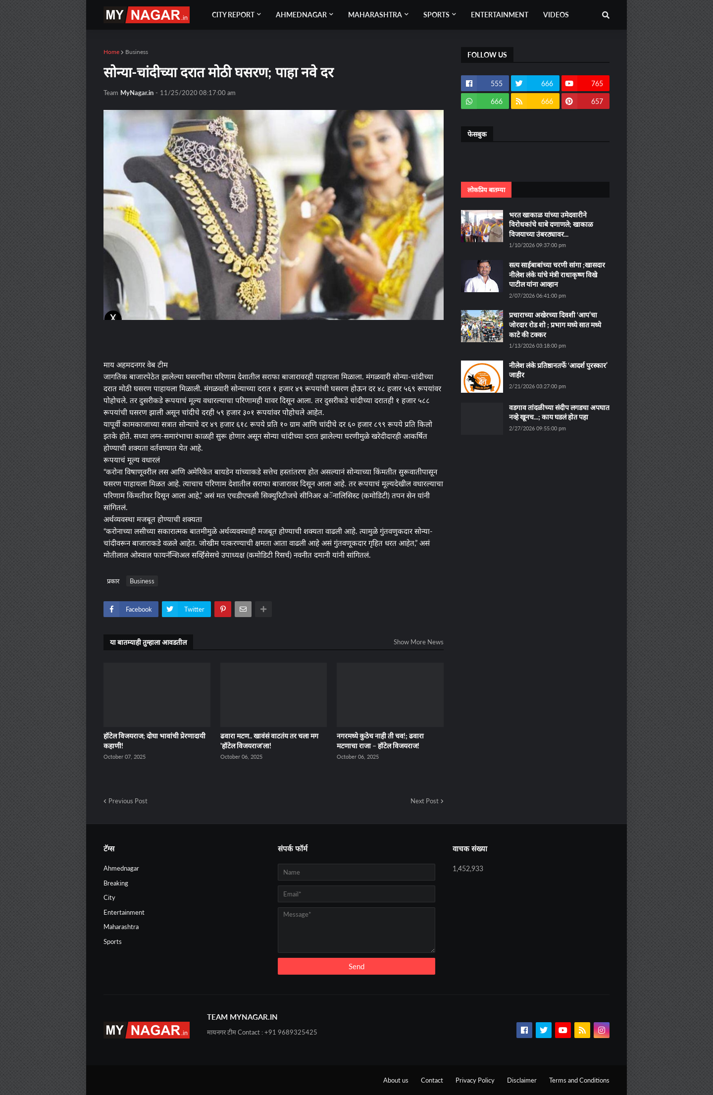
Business (136, 51)
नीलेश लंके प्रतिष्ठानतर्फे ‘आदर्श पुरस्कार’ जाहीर (558, 370)
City (109, 897)
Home (111, 51)
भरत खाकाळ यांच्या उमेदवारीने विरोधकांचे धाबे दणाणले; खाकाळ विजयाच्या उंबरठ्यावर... (551, 224)
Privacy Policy (475, 1080)
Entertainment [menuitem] (499, 14)
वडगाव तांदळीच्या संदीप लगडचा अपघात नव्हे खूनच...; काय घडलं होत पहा (559, 412)
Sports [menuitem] (436, 14)
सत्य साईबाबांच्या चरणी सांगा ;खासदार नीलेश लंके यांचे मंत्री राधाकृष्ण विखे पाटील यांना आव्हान (557, 274)
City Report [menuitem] (233, 14)
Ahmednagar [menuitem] (301, 14)
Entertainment (124, 912)
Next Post (424, 801)
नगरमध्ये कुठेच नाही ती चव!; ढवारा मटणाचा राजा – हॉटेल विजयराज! (380, 740)
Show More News (419, 642)
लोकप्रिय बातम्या (486, 190)
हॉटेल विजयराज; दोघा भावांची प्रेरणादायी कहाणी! (154, 740)
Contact (432, 1080)
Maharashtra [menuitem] (375, 14)
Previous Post (128, 801)
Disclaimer (522, 1080)
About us (395, 1080)
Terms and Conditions (579, 1080)
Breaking (115, 883)
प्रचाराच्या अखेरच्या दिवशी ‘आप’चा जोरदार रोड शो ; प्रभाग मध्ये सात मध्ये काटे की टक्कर (555, 324)
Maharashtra (121, 927)
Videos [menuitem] (556, 14)
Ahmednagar (121, 868)
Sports (112, 941)
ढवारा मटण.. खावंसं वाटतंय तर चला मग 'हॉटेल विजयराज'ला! (269, 740)
